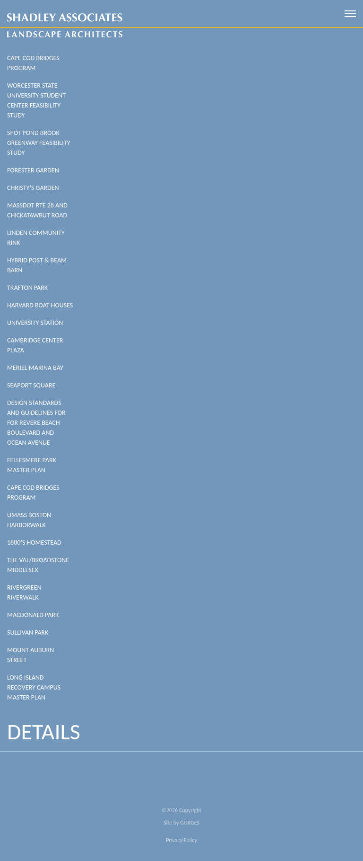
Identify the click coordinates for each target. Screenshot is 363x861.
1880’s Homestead (34, 542)
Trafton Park (27, 288)
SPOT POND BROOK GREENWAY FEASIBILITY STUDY (38, 143)
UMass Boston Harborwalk (29, 520)
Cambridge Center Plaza (35, 345)
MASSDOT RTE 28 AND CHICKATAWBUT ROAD (37, 210)
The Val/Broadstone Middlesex (38, 565)
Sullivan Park (27, 632)
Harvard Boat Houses (40, 305)
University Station (35, 323)
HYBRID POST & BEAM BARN (37, 265)
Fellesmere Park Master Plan (31, 465)
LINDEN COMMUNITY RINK (36, 238)
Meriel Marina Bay (35, 368)
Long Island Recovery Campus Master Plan (33, 687)
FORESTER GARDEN (33, 170)
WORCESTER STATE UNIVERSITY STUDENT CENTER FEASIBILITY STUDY (36, 100)
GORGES (189, 822)
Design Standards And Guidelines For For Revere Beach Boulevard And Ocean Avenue (36, 423)
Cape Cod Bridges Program (33, 63)
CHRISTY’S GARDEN (33, 188)
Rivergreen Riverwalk (24, 592)
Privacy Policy (181, 840)
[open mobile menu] (350, 13)
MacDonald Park (33, 615)
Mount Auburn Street (30, 655)
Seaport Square (31, 385)
